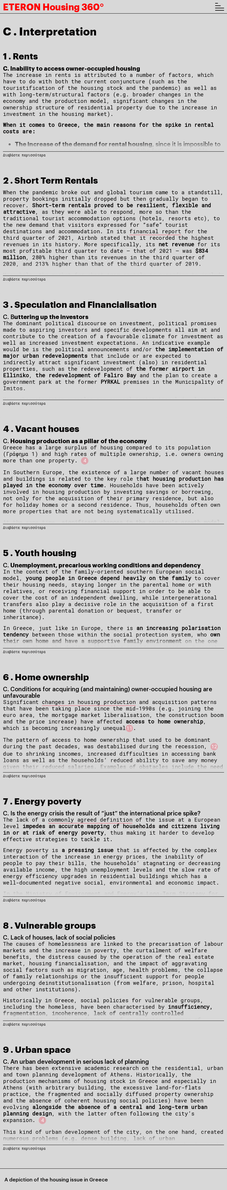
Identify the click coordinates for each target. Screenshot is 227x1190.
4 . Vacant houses (41, 428)
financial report (155, 231)
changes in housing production (89, 701)
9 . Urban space (37, 1049)
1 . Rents (20, 55)
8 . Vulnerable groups (49, 925)
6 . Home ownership (46, 676)
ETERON (53, 6)
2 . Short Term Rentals (50, 180)
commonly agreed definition (90, 819)
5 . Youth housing (40, 552)
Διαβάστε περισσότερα (24, 155)
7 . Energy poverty (42, 800)
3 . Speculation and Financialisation (80, 304)
